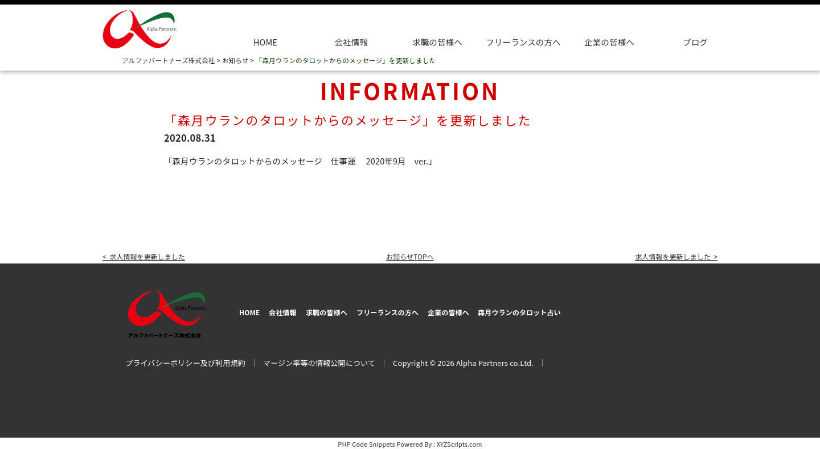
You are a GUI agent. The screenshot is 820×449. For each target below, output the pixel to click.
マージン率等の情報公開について (319, 361)
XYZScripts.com (459, 442)
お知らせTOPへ (410, 256)
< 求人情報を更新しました (152, 256)
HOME (265, 42)
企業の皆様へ (609, 42)
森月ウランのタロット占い (607, 311)
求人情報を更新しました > (668, 256)
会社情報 (351, 42)
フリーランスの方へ (432, 311)
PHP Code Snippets (366, 442)
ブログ (695, 42)
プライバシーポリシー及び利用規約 (185, 361)
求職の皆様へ (437, 42)
